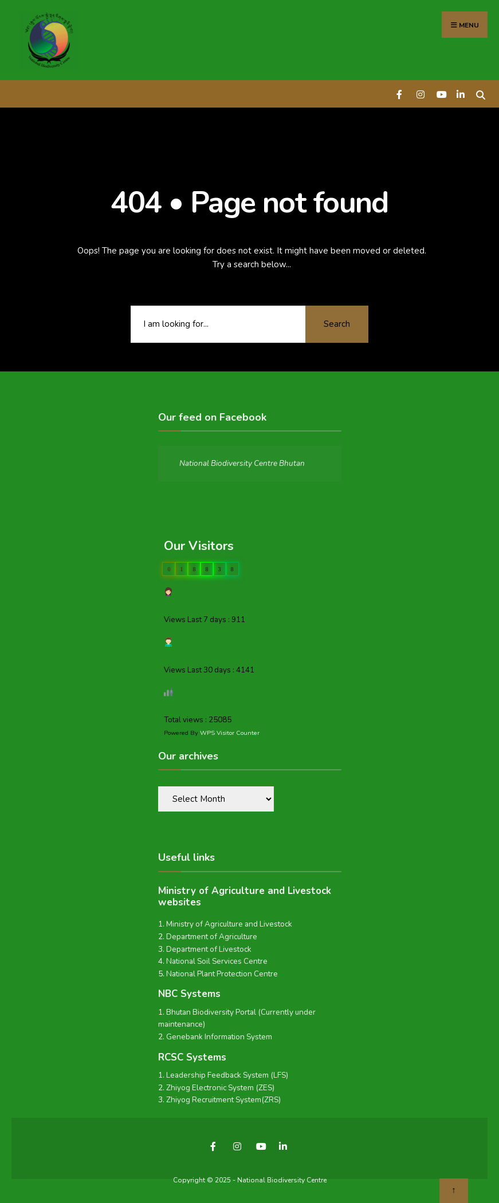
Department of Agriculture (211, 936)
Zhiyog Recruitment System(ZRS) (223, 1099)
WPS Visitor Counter (230, 733)
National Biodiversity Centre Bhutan (242, 463)
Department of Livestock (209, 949)
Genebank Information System (219, 1036)
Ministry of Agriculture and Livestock (229, 924)
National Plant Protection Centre (222, 973)
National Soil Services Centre (217, 961)
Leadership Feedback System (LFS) (227, 1075)
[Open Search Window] (480, 94)
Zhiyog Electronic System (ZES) (220, 1087)
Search (337, 324)
